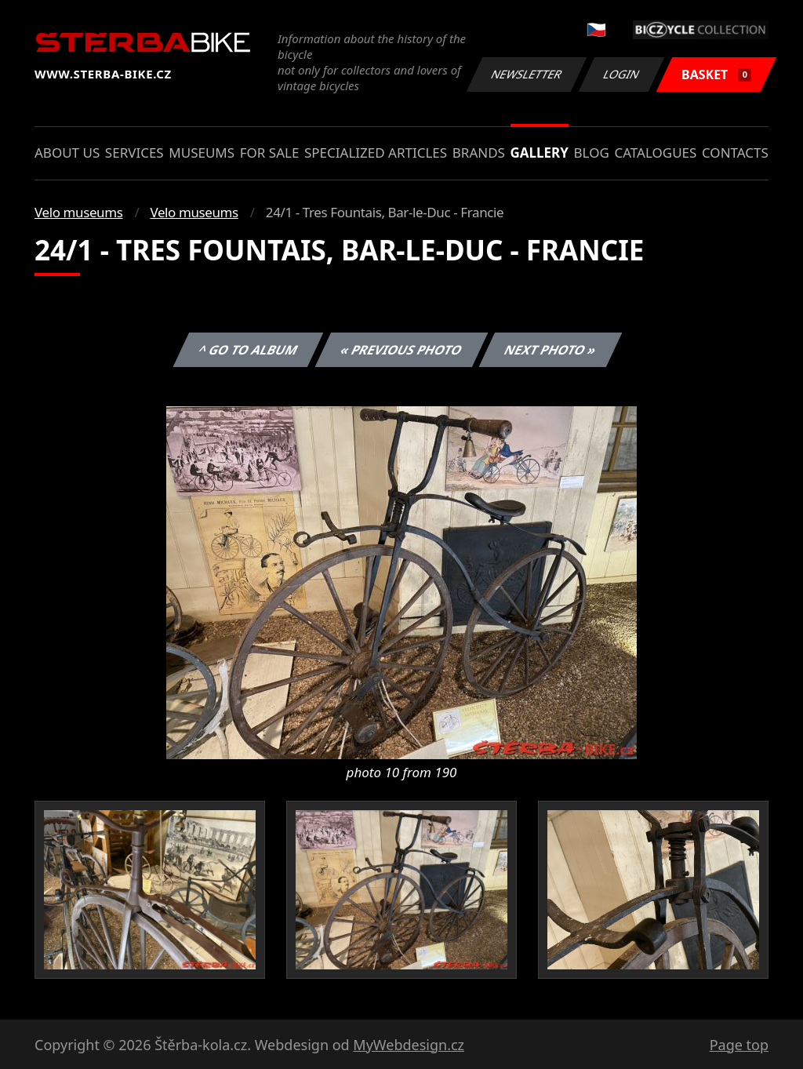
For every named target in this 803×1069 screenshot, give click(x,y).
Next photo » (550, 349)
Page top (739, 1044)
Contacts (735, 153)
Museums (201, 153)
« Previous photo (401, 349)
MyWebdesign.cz (408, 1044)
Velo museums (78, 212)
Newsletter (526, 74)
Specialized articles (375, 153)
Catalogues (655, 153)
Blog (591, 153)
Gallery (540, 153)
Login (622, 74)
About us (67, 153)
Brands (478, 153)
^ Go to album (247, 349)
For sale (270, 153)
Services (134, 153)
